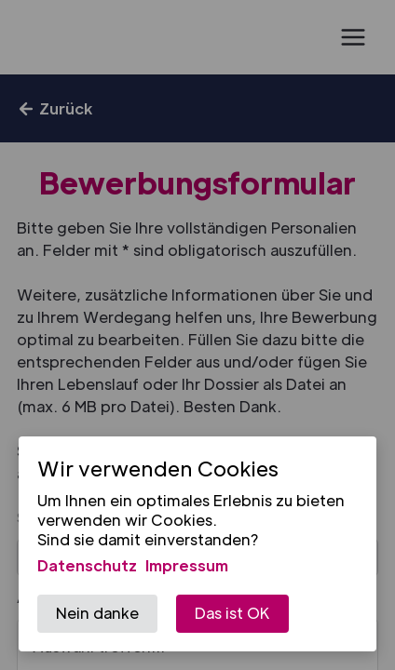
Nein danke (97, 613)
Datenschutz (87, 565)
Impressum (186, 565)
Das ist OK (232, 613)
